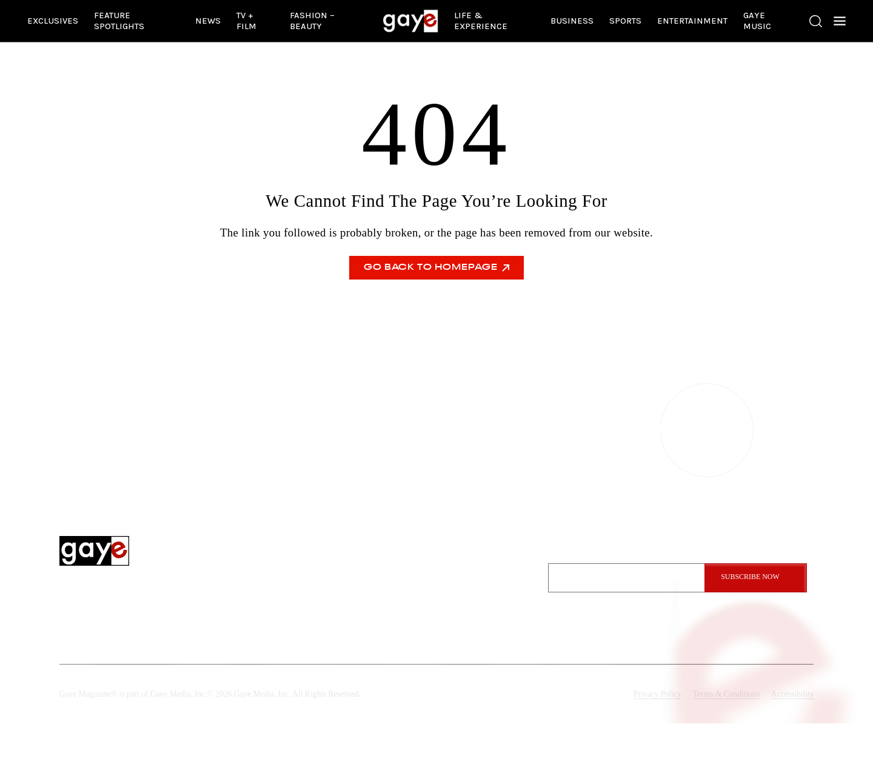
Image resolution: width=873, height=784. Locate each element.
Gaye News (369, 603)
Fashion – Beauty (312, 21)
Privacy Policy (657, 694)
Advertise (467, 603)
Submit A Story (478, 622)
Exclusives (52, 21)
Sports (625, 21)
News (208, 21)
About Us (466, 568)
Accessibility (792, 694)
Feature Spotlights (119, 21)
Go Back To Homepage (437, 268)
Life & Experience (480, 21)
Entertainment (692, 21)
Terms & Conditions (726, 694)
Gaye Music (757, 21)
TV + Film (246, 21)
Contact (464, 586)
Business (572, 21)
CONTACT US (436, 430)
